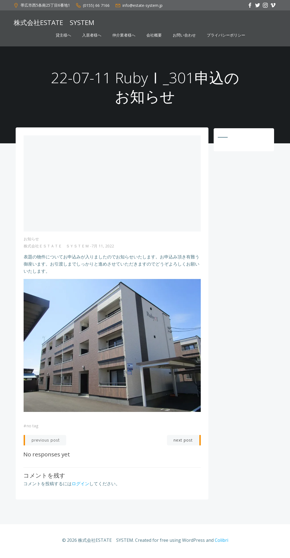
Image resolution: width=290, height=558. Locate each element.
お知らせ (31, 240)
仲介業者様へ (123, 35)
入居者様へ (91, 35)
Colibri (221, 542)
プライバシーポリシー (226, 35)
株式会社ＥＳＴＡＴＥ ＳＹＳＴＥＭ (56, 247)
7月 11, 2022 (102, 247)
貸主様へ (63, 35)
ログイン (81, 484)
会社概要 (154, 35)
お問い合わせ (184, 35)
